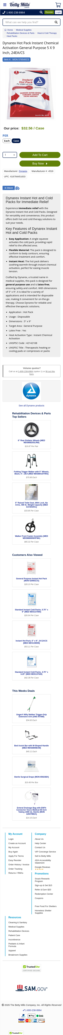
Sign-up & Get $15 (43, 885)
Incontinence (14, 939)
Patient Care (14, 935)
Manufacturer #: (40, 171)
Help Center (40, 843)
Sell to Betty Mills (43, 856)
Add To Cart (40, 155)
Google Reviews (42, 867)
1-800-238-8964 (25, 371)
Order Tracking (15, 869)
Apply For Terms (16, 856)
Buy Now (39, 163)
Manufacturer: (11, 171)
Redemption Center (44, 894)
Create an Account (17, 843)
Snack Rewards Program (42, 879)
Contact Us (40, 847)
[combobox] (10, 155)
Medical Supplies (16, 927)
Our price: (11, 128)
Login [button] (58, 12)
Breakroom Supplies (17, 955)
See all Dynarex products (31, 405)
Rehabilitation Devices (18, 931)
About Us (39, 839)
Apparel (12, 950)
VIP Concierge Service (45, 852)
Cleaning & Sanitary (17, 922)
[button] (41, 12)
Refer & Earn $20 (43, 889)
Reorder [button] (49, 12)
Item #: (7, 59)
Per (5, 135)
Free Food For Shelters (45, 906)
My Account (13, 847)
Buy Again (13, 852)
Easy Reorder (14, 860)
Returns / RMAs (15, 873)
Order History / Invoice (18, 864)
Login (11, 839)
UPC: (7, 176)
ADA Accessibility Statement (43, 861)
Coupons (39, 898)
